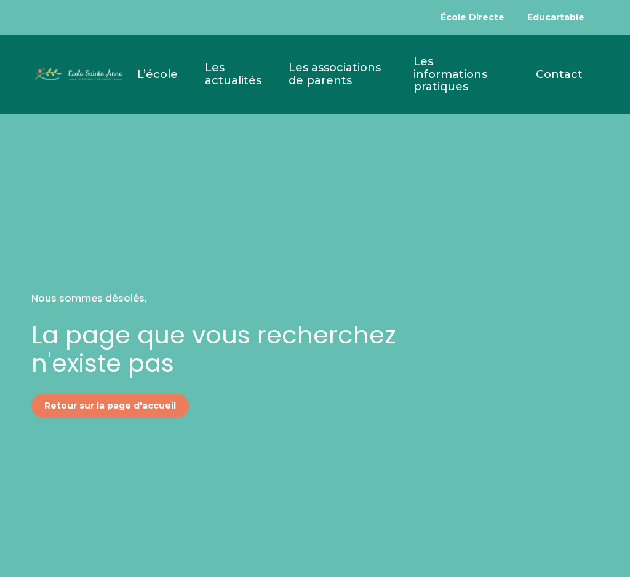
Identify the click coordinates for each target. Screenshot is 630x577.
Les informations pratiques (450, 74)
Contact (559, 74)
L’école (157, 74)
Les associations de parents (335, 74)
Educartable (555, 17)
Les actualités (233, 74)
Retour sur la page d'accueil (110, 405)
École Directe (472, 17)
